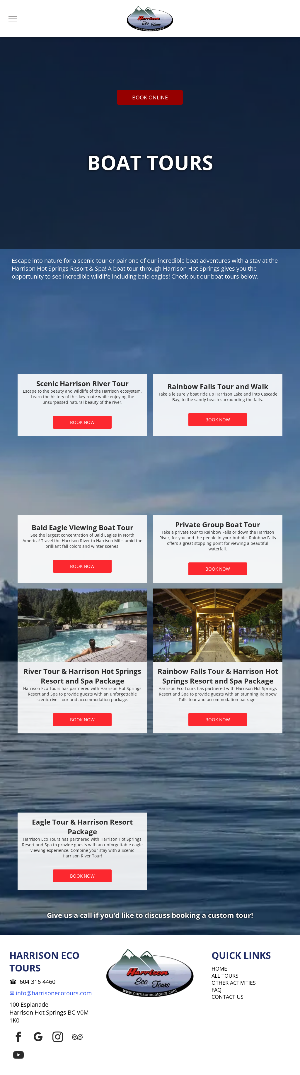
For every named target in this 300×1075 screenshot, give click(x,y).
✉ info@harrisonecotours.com (50, 993)
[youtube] (18, 1055)
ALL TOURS (225, 975)
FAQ (216, 989)
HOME (219, 968)
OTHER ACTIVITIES (234, 982)
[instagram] (58, 1037)
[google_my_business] (38, 1037)
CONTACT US (227, 996)
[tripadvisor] (77, 1037)
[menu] (13, 18)
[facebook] (18, 1037)
